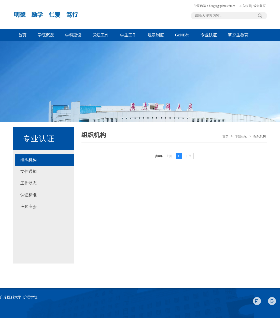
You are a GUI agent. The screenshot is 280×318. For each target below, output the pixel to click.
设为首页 (260, 6)
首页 (22, 35)
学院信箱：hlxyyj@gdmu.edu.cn (214, 6)
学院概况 (46, 35)
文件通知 (28, 171)
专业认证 (209, 35)
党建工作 (101, 35)
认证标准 (28, 195)
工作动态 (28, 183)
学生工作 (128, 35)
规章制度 (156, 35)
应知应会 (28, 206)
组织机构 (28, 160)
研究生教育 (238, 35)
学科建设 (73, 35)
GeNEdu (182, 35)
